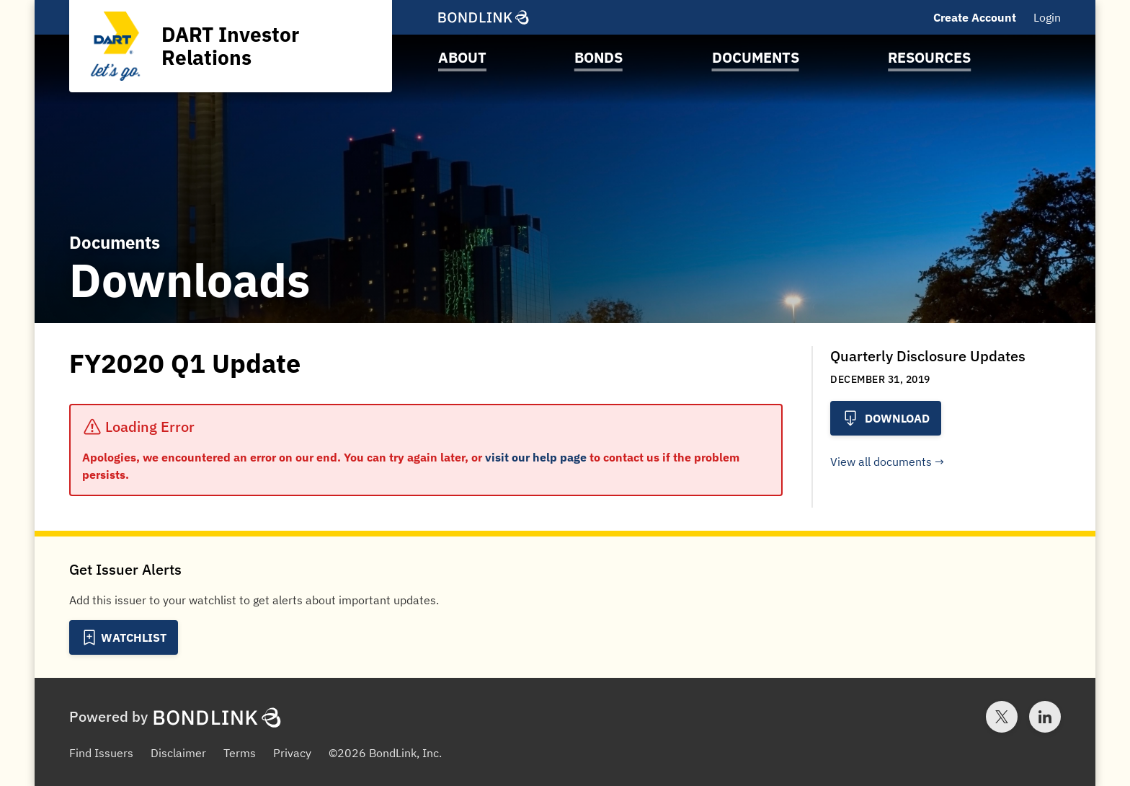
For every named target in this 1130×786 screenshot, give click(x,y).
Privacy (292, 753)
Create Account (974, 17)
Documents (755, 57)
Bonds (598, 57)
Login (1047, 17)
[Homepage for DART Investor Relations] (231, 46)
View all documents (881, 461)
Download (886, 418)
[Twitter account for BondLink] (1002, 717)
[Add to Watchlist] (123, 637)
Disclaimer (178, 753)
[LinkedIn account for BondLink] (1045, 717)
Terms (239, 753)
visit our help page (536, 457)
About (462, 57)
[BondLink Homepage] (483, 17)
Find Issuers (101, 753)
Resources (929, 57)
